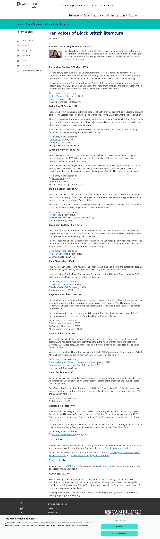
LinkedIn (25, 55)
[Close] (156, 526)
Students (135, 15)
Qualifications (92, 15)
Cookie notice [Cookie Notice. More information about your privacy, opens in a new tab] (82, 525)
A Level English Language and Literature (90, 455)
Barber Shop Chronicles (60, 284)
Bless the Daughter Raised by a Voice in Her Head (72, 362)
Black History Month (114, 448)
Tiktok (24, 60)
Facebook (26, 45)
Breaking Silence (60, 253)
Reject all (119, 527)
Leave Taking (58, 178)
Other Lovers (55, 139)
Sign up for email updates (33, 70)
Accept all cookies (119, 533)
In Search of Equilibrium (63, 434)
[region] (80, 527)
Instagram (26, 50)
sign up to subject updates (105, 466)
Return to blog (25, 31)
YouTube (25, 65)
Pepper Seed (55, 214)
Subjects (74, 15)
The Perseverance (57, 323)
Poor (54, 401)
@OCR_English (72, 466)
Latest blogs (27, 40)
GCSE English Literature (121, 452)
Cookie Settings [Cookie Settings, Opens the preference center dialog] (119, 520)
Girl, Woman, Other (61, 96)
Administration (115, 15)
